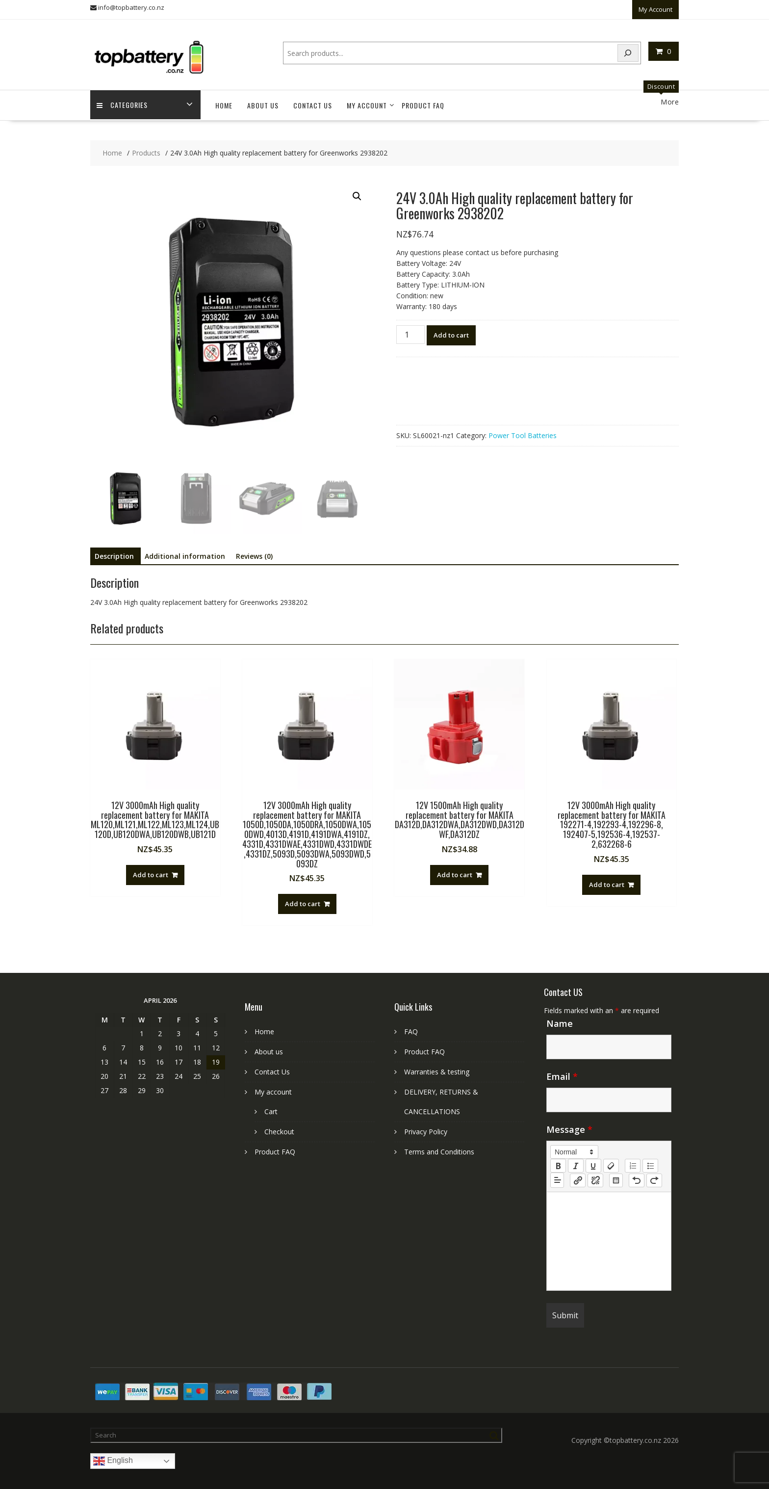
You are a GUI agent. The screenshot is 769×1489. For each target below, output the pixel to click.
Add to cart (451, 330)
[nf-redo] (654, 1175)
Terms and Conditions (439, 1146)
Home (223, 100)
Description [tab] (114, 551)
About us (263, 100)
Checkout (279, 1126)
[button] (357, 191)
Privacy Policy (425, 1126)
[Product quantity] (410, 329)
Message (569, 1124)
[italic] (576, 1161)
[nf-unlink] (595, 1175)
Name (559, 1018)
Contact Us (312, 100)
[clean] (611, 1161)
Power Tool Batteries (522, 430)
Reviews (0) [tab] (254, 551)
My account (367, 100)
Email (562, 1071)
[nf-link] (578, 1175)
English (113, 1456)
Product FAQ (423, 100)
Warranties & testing (436, 1066)
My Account (655, 8)
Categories (123, 100)
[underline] (593, 1161)
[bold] (558, 1161)
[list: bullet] (650, 1161)
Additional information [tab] (185, 551)
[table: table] (616, 1175)
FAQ (411, 1026)
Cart (271, 1106)
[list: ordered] (633, 1161)
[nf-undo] (636, 1175)
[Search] (628, 51)
